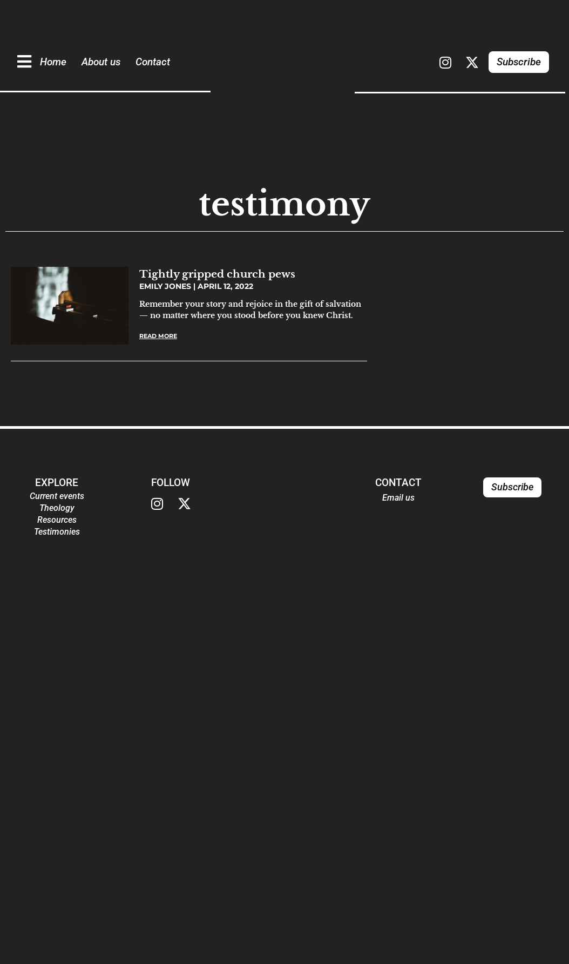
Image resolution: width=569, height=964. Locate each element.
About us (101, 62)
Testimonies (57, 532)
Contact (153, 62)
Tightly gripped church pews (217, 273)
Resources (57, 520)
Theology (56, 508)
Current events (57, 496)
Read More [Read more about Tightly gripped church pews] (158, 336)
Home (53, 62)
